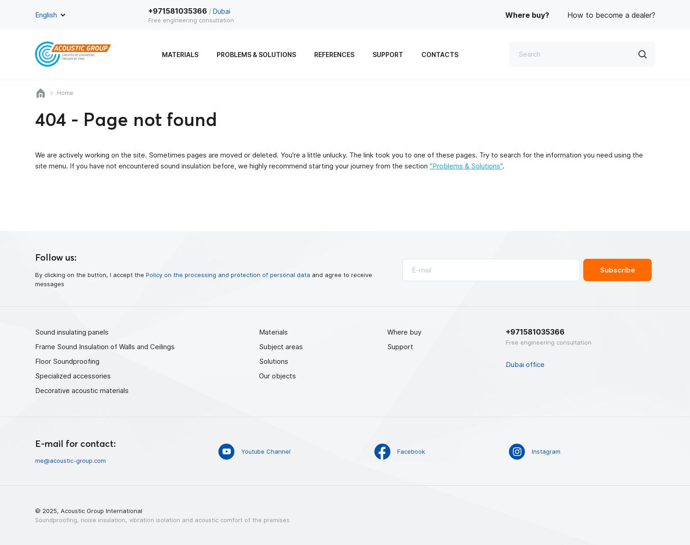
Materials (180, 54)
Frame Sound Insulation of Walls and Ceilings (105, 346)
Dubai (221, 11)
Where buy (404, 332)
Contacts (439, 54)
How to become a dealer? (611, 15)
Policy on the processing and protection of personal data (228, 274)
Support (388, 54)
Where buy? (527, 15)
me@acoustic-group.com (70, 460)
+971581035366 (177, 11)
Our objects (277, 376)
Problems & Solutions (256, 54)
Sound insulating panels (72, 332)
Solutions (273, 361)
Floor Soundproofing (67, 361)
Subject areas (281, 346)
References (334, 54)
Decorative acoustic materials (82, 390)
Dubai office (525, 364)
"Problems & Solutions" (466, 166)
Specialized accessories (73, 376)
